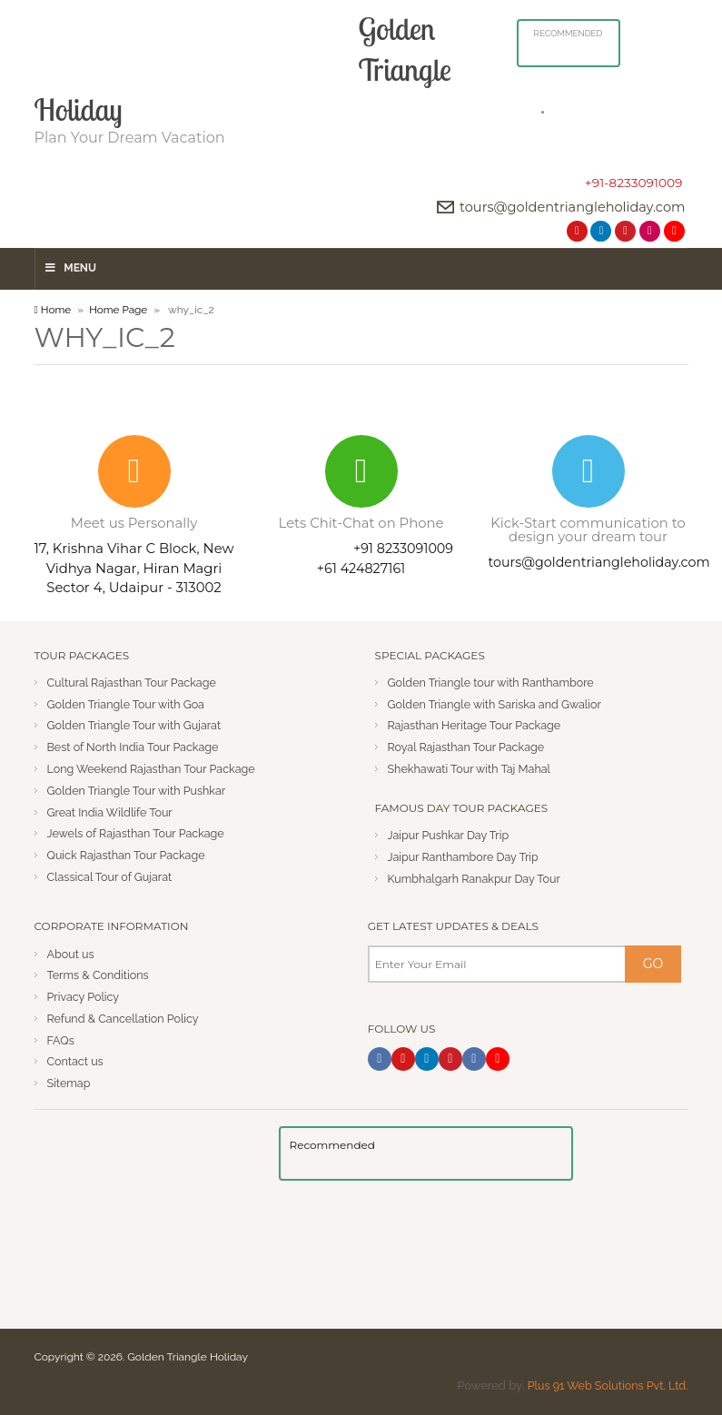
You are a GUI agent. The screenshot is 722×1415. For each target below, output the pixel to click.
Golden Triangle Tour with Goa (129, 703)
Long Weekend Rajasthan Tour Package (154, 769)
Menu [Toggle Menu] (70, 268)
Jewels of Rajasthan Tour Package (139, 833)
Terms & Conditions (100, 975)
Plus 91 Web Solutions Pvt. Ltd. (604, 1385)
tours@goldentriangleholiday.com (568, 206)
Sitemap (70, 1083)
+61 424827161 (361, 567)
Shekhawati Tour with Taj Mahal (472, 769)
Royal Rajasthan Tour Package (469, 747)
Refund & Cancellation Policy (125, 1018)
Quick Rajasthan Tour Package (129, 855)
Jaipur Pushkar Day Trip (451, 835)
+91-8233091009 (633, 182)
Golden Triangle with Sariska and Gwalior (498, 703)
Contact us (76, 1061)
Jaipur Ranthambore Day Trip (466, 856)
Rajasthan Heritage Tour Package (478, 725)
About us (71, 953)
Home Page (119, 308)
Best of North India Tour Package (136, 747)
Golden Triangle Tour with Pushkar (139, 790)
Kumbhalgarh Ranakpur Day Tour (477, 878)
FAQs (61, 1039)
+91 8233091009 (403, 548)
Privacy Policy (85, 997)
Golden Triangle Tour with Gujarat (137, 725)
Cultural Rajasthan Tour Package (135, 681)
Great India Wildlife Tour (112, 811)
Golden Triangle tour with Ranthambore (494, 681)
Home (53, 308)
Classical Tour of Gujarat (112, 877)
